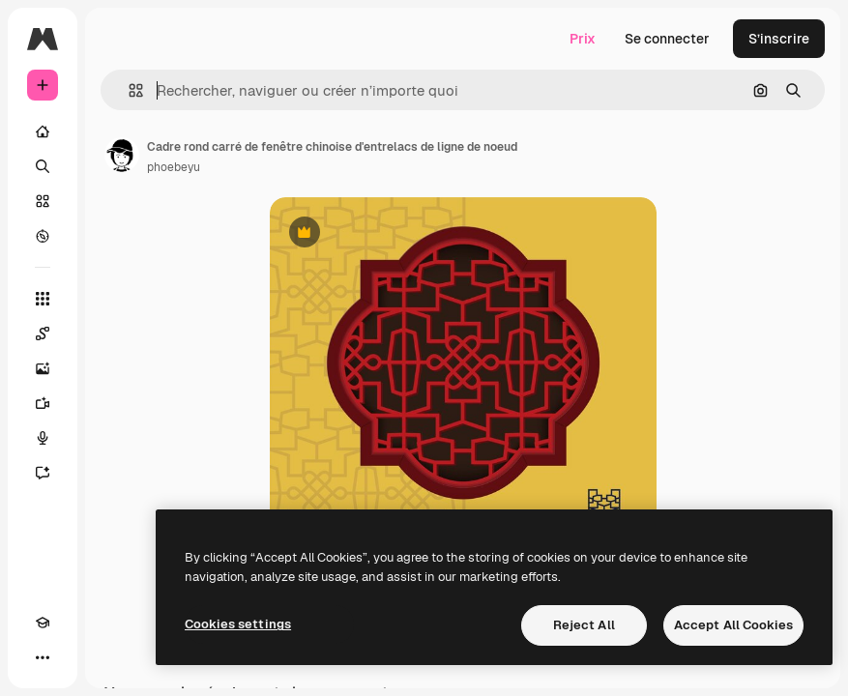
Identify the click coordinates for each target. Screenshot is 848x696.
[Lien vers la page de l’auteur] (121, 154)
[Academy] (42, 622)
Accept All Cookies (733, 625)
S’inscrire (778, 38)
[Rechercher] (42, 166)
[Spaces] (42, 333)
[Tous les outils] (42, 298)
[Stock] (42, 201)
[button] (128, 90)
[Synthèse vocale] (42, 437)
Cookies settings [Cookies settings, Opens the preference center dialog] (238, 624)
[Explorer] (42, 235)
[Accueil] (42, 131)
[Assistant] (42, 472)
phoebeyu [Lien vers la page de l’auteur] (173, 167)
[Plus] (42, 657)
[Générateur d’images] (42, 368)
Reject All (584, 625)
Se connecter (667, 38)
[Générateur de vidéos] (42, 403)
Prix (583, 38)
